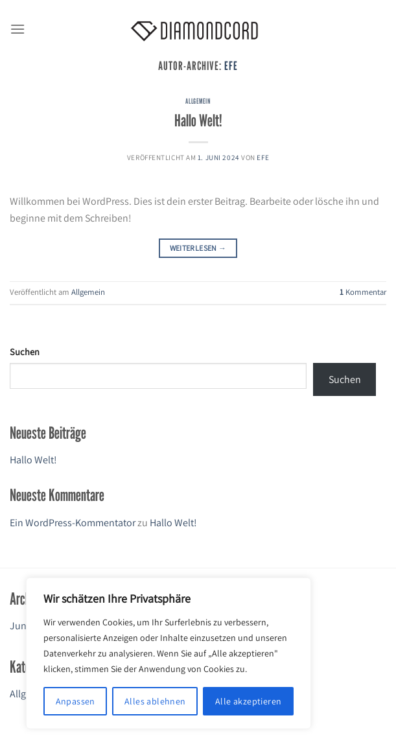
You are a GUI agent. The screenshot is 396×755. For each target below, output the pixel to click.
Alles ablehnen (155, 701)
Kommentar (363, 291)
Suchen (25, 351)
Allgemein (197, 101)
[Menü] (17, 29)
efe (231, 65)
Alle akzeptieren (248, 701)
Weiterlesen (198, 248)
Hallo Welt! (198, 120)
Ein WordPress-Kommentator (72, 522)
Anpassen (75, 701)
